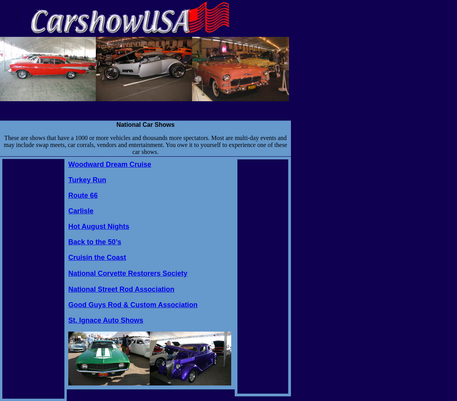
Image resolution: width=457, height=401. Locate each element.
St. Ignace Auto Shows (105, 320)
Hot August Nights (98, 226)
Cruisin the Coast (97, 257)
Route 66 (83, 195)
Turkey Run (87, 180)
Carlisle (80, 211)
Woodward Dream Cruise (109, 164)
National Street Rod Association (121, 289)
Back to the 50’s (94, 242)
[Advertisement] (33, 275)
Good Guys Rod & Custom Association (132, 305)
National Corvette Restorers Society (127, 273)
